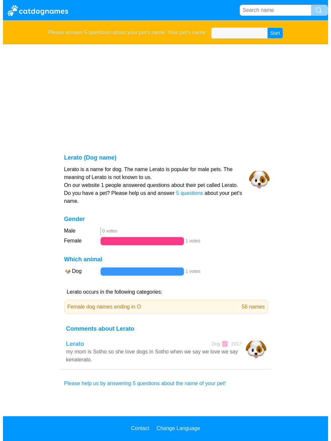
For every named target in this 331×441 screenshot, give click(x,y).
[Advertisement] (165, 94)
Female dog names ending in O (166, 307)
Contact (140, 428)
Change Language (178, 428)
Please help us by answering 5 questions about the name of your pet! (145, 383)
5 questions (189, 193)
